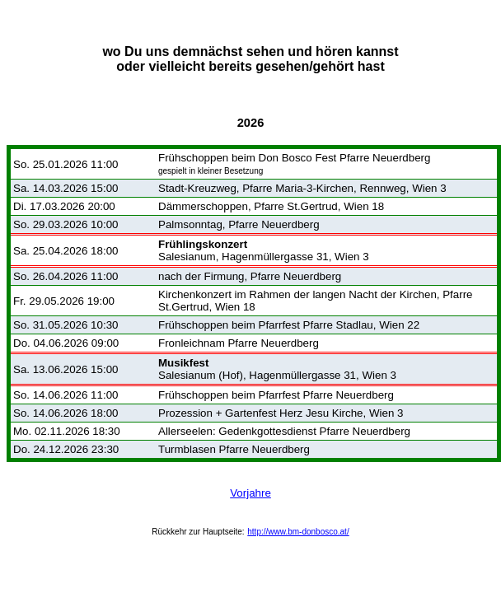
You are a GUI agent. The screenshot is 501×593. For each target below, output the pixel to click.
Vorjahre (250, 493)
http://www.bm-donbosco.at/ (298, 531)
